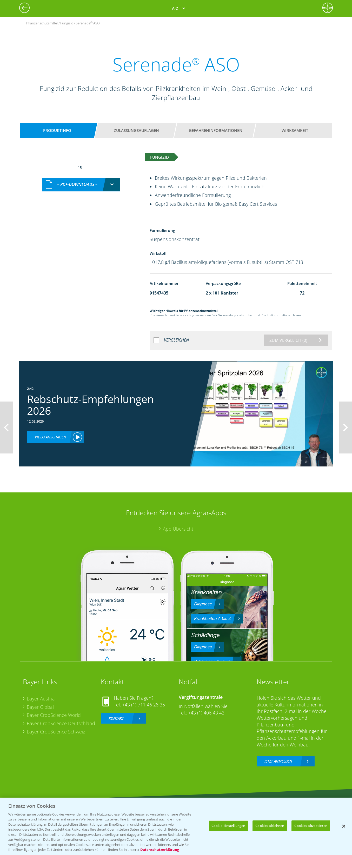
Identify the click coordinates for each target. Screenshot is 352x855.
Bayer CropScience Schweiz (56, 732)
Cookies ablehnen (269, 825)
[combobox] (81, 184)
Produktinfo (57, 130)
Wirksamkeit (295, 130)
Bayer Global (40, 707)
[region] (176, 826)
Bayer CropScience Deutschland (61, 723)
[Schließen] (343, 826)
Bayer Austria (41, 699)
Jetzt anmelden (278, 761)
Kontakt (116, 718)
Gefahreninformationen (215, 130)
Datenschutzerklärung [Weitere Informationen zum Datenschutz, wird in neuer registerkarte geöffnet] (159, 849)
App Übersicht (178, 529)
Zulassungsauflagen (136, 130)
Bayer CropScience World (54, 715)
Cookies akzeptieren (310, 825)
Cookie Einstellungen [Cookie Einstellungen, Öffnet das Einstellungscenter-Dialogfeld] (228, 825)
